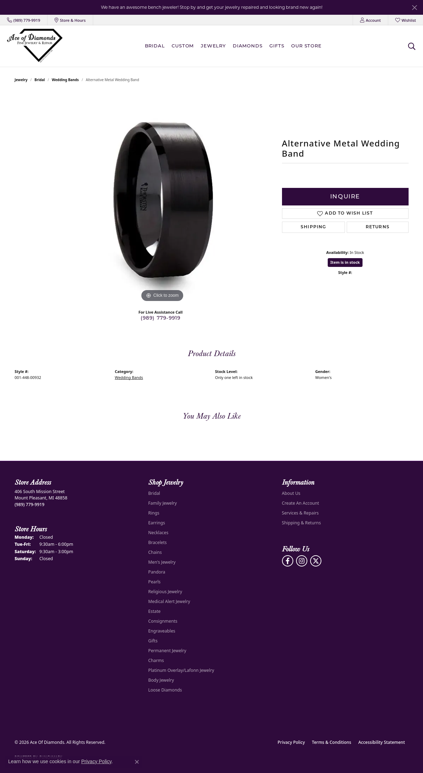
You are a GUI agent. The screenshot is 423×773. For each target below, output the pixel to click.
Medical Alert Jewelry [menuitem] (169, 601)
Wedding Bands (65, 79)
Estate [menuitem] (154, 611)
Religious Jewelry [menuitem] (165, 592)
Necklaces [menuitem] (158, 533)
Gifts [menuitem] (153, 641)
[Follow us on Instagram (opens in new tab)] (301, 560)
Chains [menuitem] (155, 552)
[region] (162, 198)
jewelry (21, 79)
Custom (183, 45)
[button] (370, 20)
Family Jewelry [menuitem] (162, 503)
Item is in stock (345, 262)
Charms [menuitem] (156, 660)
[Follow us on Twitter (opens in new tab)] (315, 560)
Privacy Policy (291, 742)
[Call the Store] (30, 504)
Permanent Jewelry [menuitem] (167, 651)
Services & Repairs (300, 513)
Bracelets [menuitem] (157, 542)
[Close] (414, 7)
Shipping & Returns (301, 523)
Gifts (276, 45)
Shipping (313, 227)
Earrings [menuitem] (156, 523)
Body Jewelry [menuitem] (161, 680)
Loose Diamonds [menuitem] (165, 690)
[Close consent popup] (137, 762)
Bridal (39, 79)
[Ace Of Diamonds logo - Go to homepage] (35, 45)
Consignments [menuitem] (163, 621)
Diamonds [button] (247, 45)
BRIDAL (155, 45)
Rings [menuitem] (154, 513)
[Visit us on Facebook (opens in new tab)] (287, 560)
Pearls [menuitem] (154, 582)
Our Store (306, 45)
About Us (291, 493)
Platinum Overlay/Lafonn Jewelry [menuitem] (181, 670)
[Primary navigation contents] (235, 45)
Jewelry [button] (213, 45)
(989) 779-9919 (161, 318)
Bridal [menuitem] (154, 493)
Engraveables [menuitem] (161, 631)
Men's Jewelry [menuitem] (162, 562)
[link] (23, 20)
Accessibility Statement (381, 742)
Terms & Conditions (331, 742)
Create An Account (300, 503)
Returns (378, 227)
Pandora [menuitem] (156, 572)
